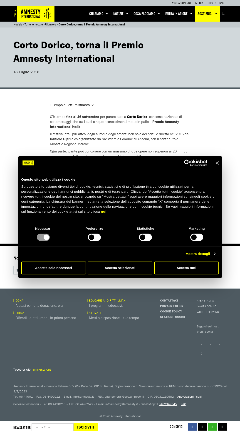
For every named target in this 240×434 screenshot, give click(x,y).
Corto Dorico (137, 116)
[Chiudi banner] (217, 163)
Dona (18, 300)
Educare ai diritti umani (106, 300)
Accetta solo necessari (53, 268)
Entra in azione (179, 14)
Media (199, 3)
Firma (18, 313)
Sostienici (208, 14)
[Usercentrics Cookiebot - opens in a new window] (187, 163)
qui (103, 211)
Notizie (121, 14)
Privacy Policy (171, 306)
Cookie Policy (171, 311)
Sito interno (216, 3)
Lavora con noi (181, 3)
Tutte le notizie (34, 24)
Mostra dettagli (198, 254)
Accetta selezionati (120, 268)
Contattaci (169, 300)
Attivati (94, 313)
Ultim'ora (50, 24)
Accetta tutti (186, 268)
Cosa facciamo (147, 14)
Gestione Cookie (173, 317)
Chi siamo (99, 14)
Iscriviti (85, 427)
